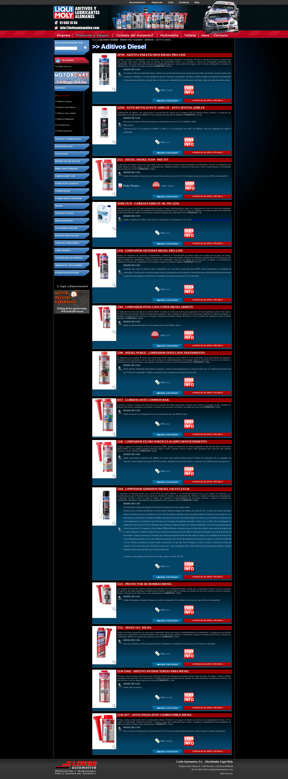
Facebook (184, 2)
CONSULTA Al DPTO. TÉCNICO (207, 100)
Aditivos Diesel (63, 95)
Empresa (63, 36)
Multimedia (169, 36)
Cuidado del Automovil (135, 36)
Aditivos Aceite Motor (66, 107)
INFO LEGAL (226, 773)
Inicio (120, 17)
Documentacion (137, 2)
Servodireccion (63, 125)
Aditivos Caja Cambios (66, 113)
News (205, 36)
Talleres (190, 36)
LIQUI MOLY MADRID (108, 40)
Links (170, 2)
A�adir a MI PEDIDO (167, 101)
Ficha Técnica (131, 185)
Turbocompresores (64, 131)
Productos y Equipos (92, 36)
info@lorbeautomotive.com (221, 769)
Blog (197, 2)
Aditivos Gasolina (64, 101)
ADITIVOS (149, 40)
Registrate (157, 2)
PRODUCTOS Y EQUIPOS (131, 40)
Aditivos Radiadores (65, 119)
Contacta (221, 36)
